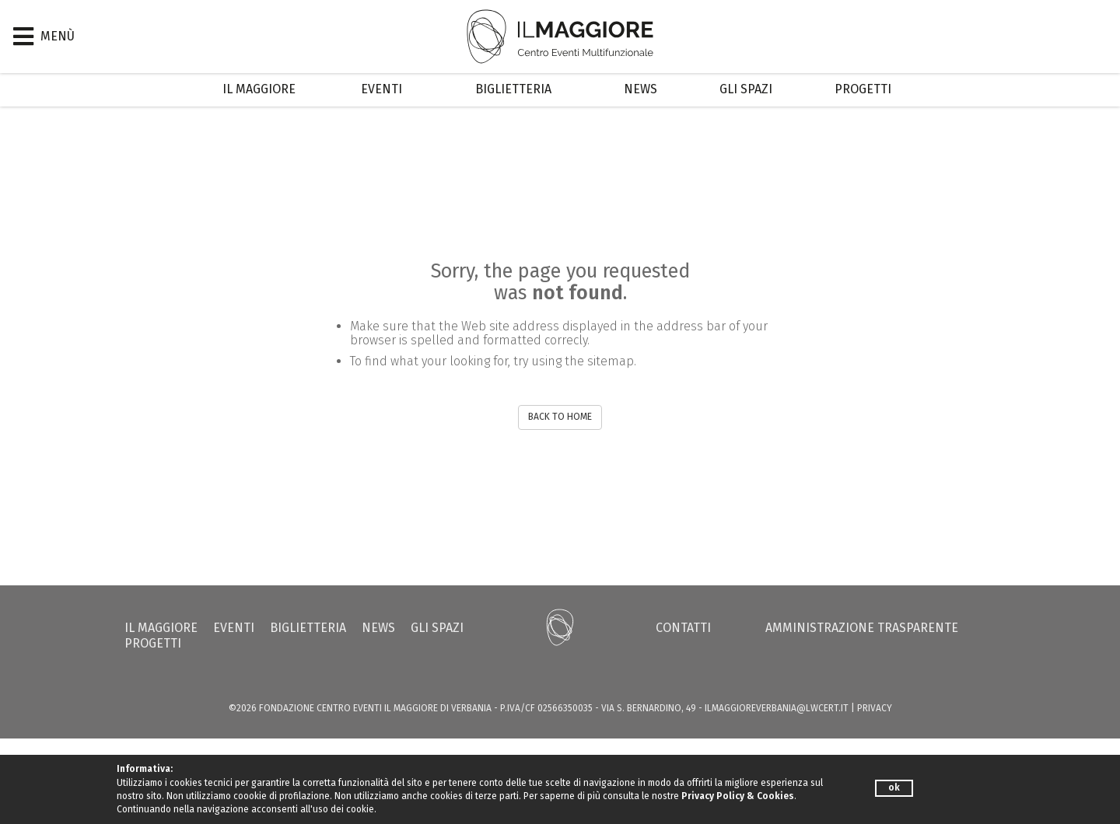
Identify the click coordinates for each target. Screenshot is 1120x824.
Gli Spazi (745, 89)
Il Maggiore (259, 89)
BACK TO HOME (560, 416)
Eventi (381, 89)
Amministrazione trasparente (861, 627)
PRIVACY (874, 708)
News (640, 89)
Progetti (863, 89)
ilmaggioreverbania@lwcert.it (777, 708)
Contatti (683, 627)
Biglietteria (513, 89)
